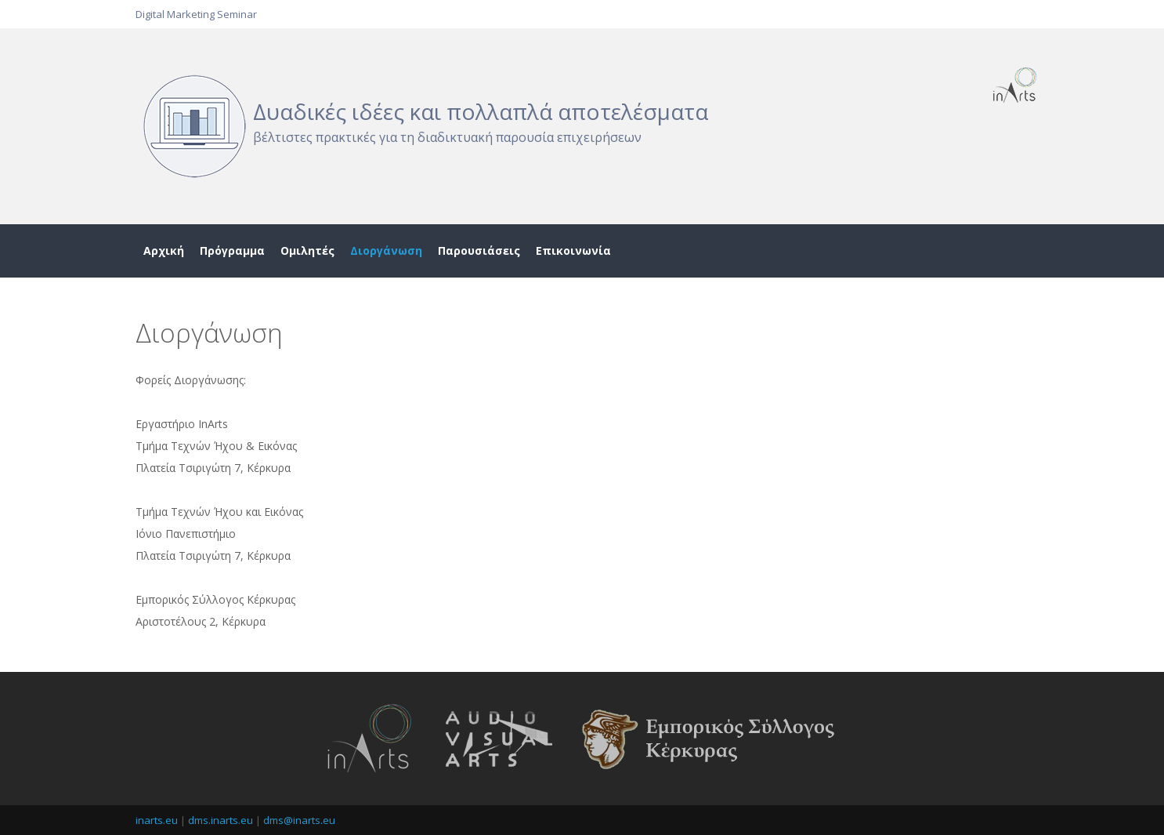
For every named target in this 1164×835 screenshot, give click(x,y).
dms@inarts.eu (299, 820)
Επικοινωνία (573, 250)
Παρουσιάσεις (479, 250)
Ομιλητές (307, 250)
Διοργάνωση (386, 250)
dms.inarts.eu (220, 820)
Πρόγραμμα (232, 250)
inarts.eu (157, 820)
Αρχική (163, 250)
